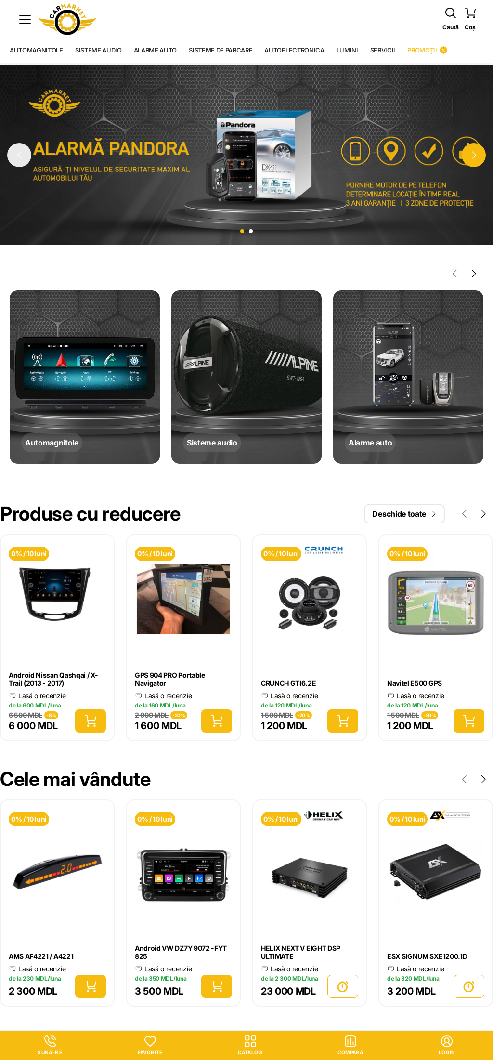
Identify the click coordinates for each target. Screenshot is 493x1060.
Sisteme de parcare (220, 50)
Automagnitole (36, 50)
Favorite (150, 1045)
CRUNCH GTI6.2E (288, 683)
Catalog (250, 1045)
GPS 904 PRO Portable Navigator (170, 679)
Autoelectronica (294, 50)
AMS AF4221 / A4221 (41, 956)
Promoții (427, 50)
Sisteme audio (98, 50)
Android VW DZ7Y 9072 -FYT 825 (181, 952)
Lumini (347, 50)
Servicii (382, 50)
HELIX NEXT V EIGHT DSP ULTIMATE (300, 952)
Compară (350, 1045)
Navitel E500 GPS (414, 683)
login (447, 1045)
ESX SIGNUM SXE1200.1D (427, 956)
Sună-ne (50, 1045)
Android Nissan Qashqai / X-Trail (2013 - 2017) (53, 679)
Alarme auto (155, 50)
